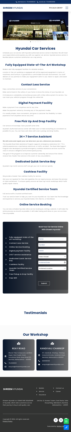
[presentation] (52, 276)
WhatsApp (66, 421)
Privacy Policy (7, 421)
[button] (30, 41)
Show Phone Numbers (66, 427)
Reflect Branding (63, 426)
